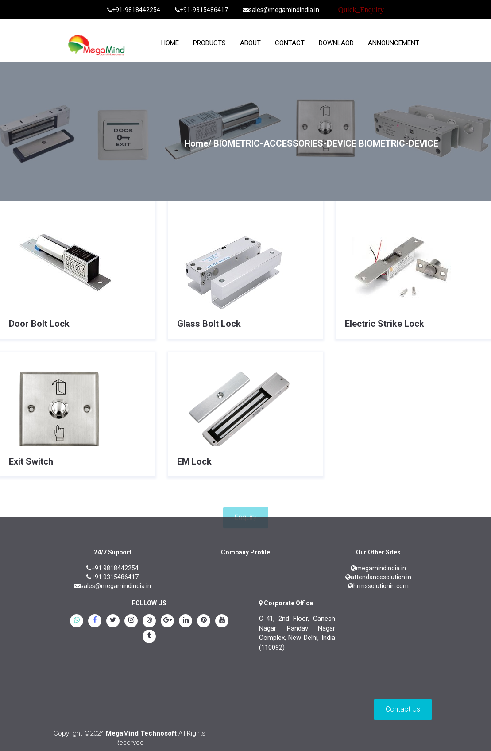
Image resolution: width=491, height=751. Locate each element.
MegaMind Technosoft (141, 733)
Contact (290, 43)
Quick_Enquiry (361, 9)
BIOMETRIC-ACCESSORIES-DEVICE (284, 143)
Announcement (393, 43)
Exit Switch (31, 461)
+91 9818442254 (112, 568)
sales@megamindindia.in (281, 9)
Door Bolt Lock (39, 323)
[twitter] (113, 622)
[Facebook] (94, 622)
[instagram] (131, 622)
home (170, 43)
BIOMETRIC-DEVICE (398, 143)
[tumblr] (149, 637)
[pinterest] (203, 622)
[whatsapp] (76, 622)
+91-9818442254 (133, 9)
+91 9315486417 (112, 577)
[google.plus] (167, 622)
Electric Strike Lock (384, 323)
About (250, 43)
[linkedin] (185, 622)
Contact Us (403, 709)
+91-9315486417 (201, 9)
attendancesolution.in (378, 577)
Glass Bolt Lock (209, 323)
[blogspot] (149, 622)
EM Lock (194, 461)
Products (209, 43)
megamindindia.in (378, 568)
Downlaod (336, 43)
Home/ (197, 143)
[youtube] (221, 622)
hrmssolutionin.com (378, 585)
